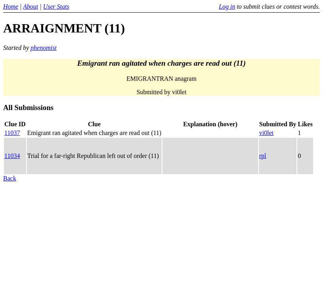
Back (9, 178)
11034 (12, 155)
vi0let (266, 132)
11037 (12, 132)
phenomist (43, 47)
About (30, 6)
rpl (262, 155)
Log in (227, 6)
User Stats (56, 6)
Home (10, 6)
